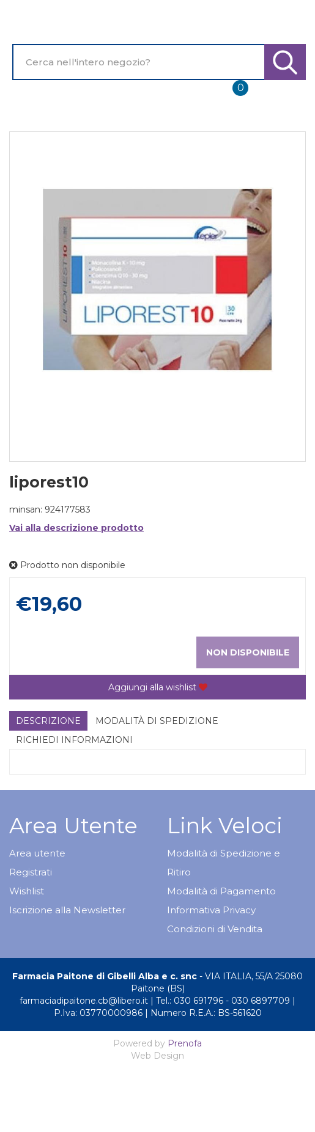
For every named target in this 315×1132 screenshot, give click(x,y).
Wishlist (26, 891)
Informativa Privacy (211, 910)
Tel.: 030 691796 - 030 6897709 (223, 1000)
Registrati (30, 872)
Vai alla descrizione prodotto (76, 527)
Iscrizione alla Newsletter (67, 910)
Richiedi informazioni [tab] (74, 739)
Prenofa (185, 1043)
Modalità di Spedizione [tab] (156, 720)
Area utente (37, 853)
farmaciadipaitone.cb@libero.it (84, 1000)
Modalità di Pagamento (221, 891)
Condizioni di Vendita (214, 929)
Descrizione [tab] (48, 720)
